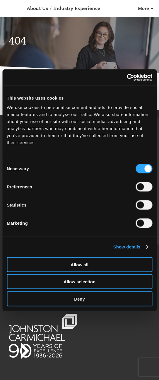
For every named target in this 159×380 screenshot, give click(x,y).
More (143, 8)
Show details (127, 246)
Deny (79, 298)
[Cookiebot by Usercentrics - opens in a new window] (126, 77)
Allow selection (79, 281)
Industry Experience (76, 8)
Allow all (79, 264)
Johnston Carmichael (8, 9)
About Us (37, 8)
